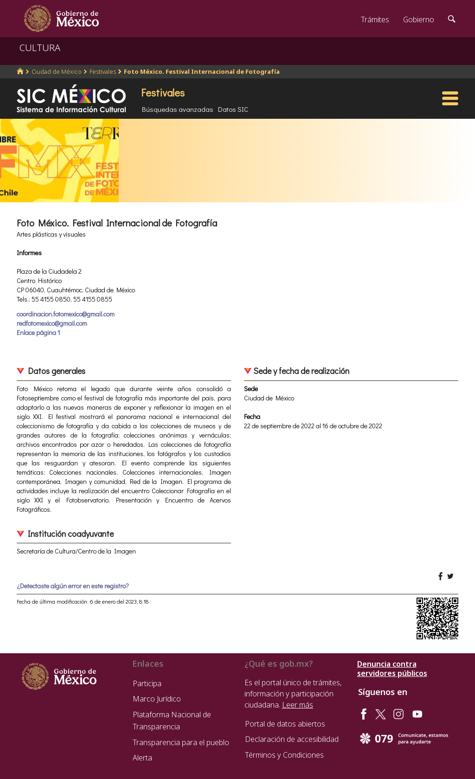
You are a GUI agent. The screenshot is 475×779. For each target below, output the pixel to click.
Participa (147, 683)
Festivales (103, 71)
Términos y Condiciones (284, 755)
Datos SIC (233, 109)
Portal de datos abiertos (285, 724)
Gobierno (418, 19)
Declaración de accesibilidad (292, 739)
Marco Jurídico (157, 699)
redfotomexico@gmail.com (52, 323)
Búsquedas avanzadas (177, 109)
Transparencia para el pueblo (181, 742)
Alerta (142, 758)
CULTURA (39, 47)
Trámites (375, 19)
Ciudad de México (57, 71)
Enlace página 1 (38, 332)
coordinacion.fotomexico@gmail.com (66, 313)
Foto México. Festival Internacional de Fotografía (202, 71)
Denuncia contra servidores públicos (392, 668)
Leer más (297, 705)
